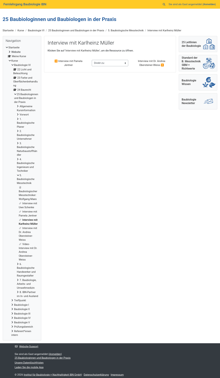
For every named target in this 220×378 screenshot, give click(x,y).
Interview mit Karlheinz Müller (164, 30)
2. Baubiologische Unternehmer (25, 135)
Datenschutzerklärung (96, 374)
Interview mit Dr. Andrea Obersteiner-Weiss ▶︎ (152, 63)
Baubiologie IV (22, 318)
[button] (164, 4)
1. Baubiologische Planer (25, 123)
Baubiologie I (21, 304)
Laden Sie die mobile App (29, 367)
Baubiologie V (22, 322)
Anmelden (209, 4)
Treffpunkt (20, 300)
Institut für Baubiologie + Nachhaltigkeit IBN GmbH (53, 374)
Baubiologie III (22, 313)
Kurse (21, 30)
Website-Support (26, 346)
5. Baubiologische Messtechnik (126, 30)
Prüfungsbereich (23, 326)
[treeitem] (22, 191)
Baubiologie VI (36, 30)
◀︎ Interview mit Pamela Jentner (68, 63)
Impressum (117, 374)
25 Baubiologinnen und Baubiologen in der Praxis (76, 30)
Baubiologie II (22, 309)
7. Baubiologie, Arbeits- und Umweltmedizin (26, 284)
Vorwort (24, 114)
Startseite (8, 30)
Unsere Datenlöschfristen (29, 362)
